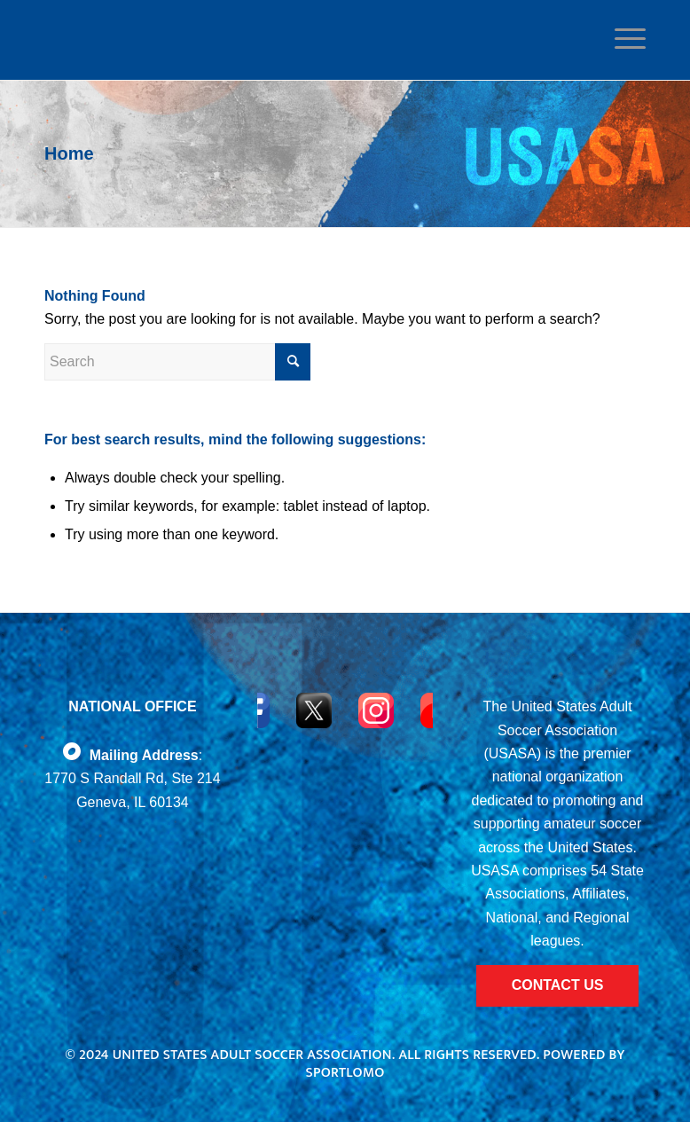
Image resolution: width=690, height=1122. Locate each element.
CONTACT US (558, 985)
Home (69, 153)
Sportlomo (344, 1073)
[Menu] (626, 39)
